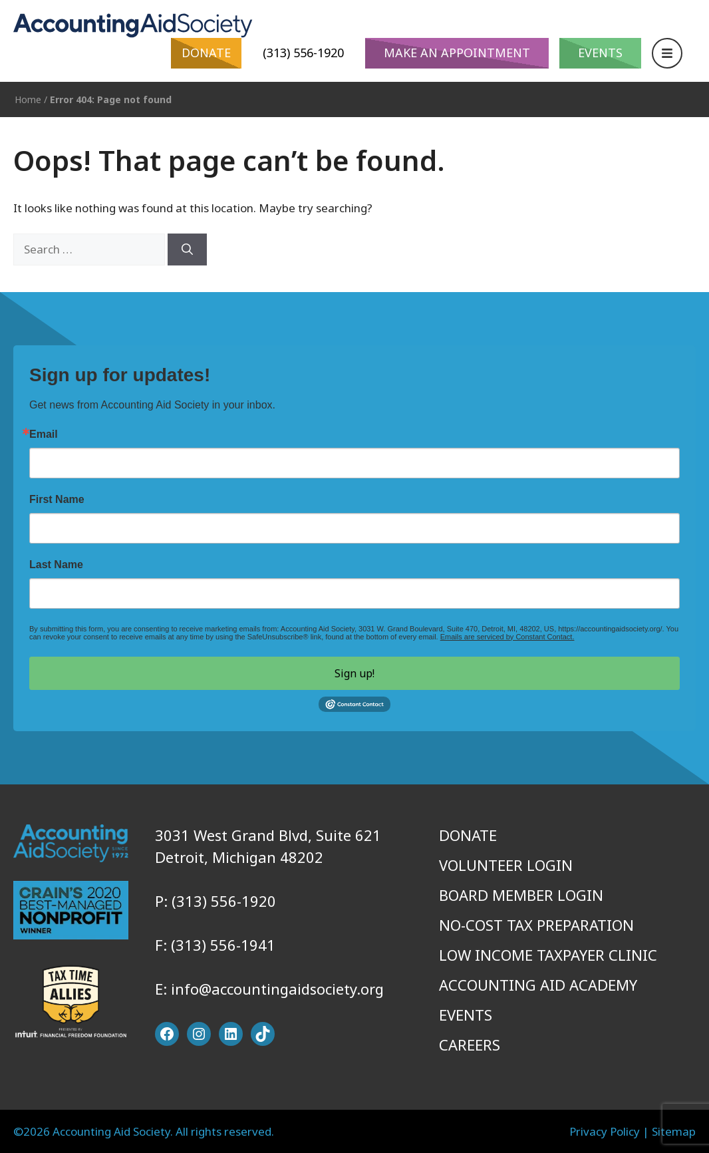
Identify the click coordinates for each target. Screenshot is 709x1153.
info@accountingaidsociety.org (277, 989)
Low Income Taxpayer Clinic (548, 955)
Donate (206, 53)
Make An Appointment (457, 53)
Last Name (56, 565)
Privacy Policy (604, 1131)
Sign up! (354, 673)
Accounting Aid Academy (538, 985)
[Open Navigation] (667, 53)
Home (28, 99)
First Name (56, 499)
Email (43, 434)
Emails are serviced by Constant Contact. (507, 637)
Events (600, 53)
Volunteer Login (506, 865)
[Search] (187, 249)
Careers (469, 1045)
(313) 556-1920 (303, 53)
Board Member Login (521, 895)
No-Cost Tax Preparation (536, 925)
